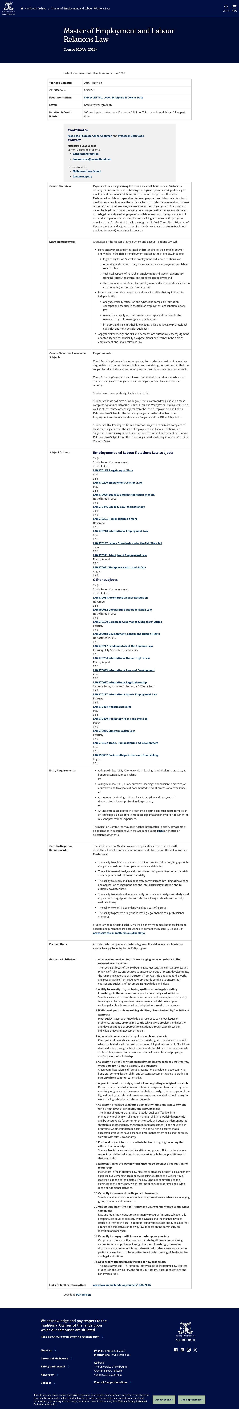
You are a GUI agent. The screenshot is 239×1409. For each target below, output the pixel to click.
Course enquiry (82, 176)
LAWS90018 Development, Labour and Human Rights (126, 634)
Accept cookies (164, 1399)
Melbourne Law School (87, 171)
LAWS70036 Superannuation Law (114, 731)
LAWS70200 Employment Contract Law (117, 482)
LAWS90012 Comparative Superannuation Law (122, 609)
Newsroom (47, 1374)
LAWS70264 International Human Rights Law (121, 658)
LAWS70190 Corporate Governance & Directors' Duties (127, 622)
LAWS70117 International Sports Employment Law (125, 694)
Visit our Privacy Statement (132, 1401)
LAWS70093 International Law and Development (123, 670)
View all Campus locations (110, 1382)
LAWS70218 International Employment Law (120, 531)
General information (86, 154)
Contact (46, 1382)
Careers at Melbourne (54, 1358)
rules (160, 831)
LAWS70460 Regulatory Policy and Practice (120, 718)
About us (46, 1350)
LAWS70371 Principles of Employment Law (120, 555)
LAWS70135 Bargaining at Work (113, 470)
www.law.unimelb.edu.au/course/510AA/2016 (122, 1285)
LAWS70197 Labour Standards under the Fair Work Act (127, 543)
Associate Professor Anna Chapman (90, 136)
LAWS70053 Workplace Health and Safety (119, 567)
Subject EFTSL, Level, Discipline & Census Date (113, 97)
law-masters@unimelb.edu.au (92, 159)
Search (226, 8)
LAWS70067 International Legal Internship (120, 682)
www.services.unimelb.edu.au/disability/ (119, 933)
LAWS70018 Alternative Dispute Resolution (120, 597)
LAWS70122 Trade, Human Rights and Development (125, 743)
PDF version (83, 1294)
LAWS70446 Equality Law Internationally (119, 507)
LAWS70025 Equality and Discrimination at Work (124, 494)
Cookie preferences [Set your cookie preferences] (192, 1399)
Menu (234, 8)
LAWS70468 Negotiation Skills (112, 706)
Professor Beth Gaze (131, 136)
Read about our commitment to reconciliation (70, 1336)
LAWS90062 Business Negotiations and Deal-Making (126, 755)
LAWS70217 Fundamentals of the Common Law (123, 646)
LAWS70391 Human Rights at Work (115, 519)
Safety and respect (53, 1366)
